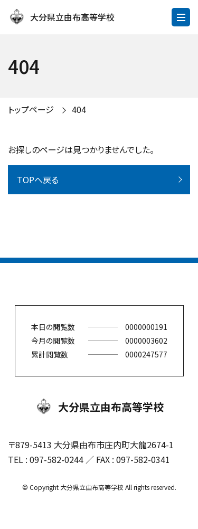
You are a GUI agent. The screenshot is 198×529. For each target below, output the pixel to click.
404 (79, 109)
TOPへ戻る (38, 179)
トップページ (31, 109)
